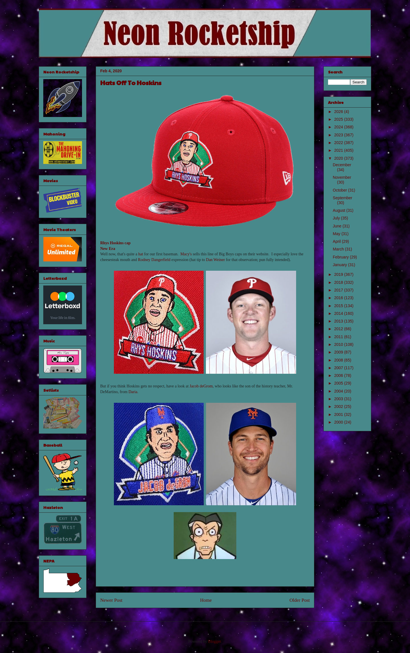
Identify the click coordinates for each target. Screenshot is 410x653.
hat (140, 254)
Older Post (300, 600)
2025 (339, 119)
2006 (339, 375)
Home (206, 600)
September (342, 198)
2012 (339, 328)
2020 (339, 158)
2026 (339, 111)
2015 (339, 305)
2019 (339, 274)
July (337, 218)
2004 (339, 391)
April (337, 241)
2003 (339, 399)
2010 (339, 344)
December (342, 165)
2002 (339, 406)
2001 (339, 414)
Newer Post (111, 600)
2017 (339, 290)
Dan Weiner (215, 260)
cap (128, 243)
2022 (339, 142)
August (339, 210)
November (342, 177)
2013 (339, 321)
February (341, 257)
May (337, 233)
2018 (339, 282)
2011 (339, 336)
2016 (339, 297)
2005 (339, 383)
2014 (339, 313)
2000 (339, 422)
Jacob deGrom (201, 386)
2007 (339, 367)
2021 (339, 150)
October (340, 190)
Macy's (186, 254)
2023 (339, 135)
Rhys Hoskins (112, 243)
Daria (132, 392)
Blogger (214, 641)
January (340, 264)
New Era (107, 249)
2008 (339, 360)
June (338, 226)
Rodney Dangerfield (154, 260)
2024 (339, 127)
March (339, 249)
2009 (339, 352)
